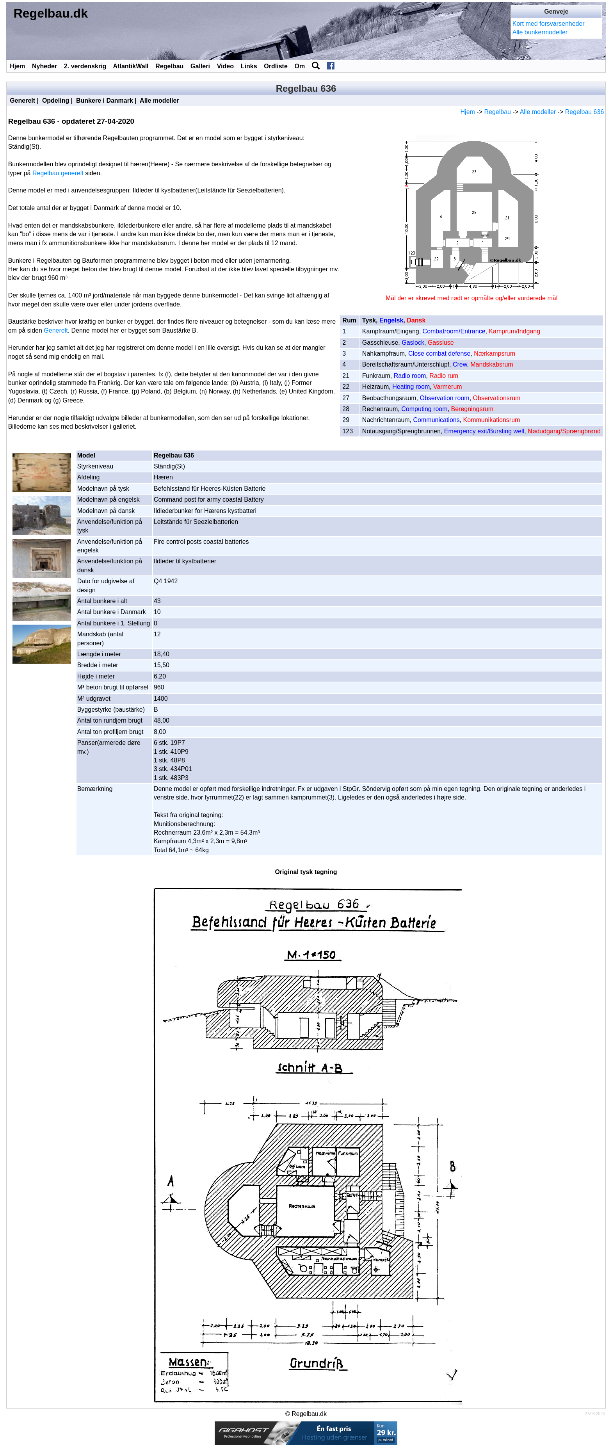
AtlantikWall (131, 66)
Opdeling (55, 100)
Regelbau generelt (58, 173)
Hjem (17, 66)
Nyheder (44, 66)
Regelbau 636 (584, 112)
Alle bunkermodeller (540, 32)
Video (225, 66)
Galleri (200, 66)
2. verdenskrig (85, 66)
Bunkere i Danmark (104, 100)
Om (300, 66)
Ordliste (275, 66)
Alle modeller (159, 100)
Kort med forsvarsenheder (548, 23)
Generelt (22, 100)
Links (249, 66)
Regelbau (169, 66)
